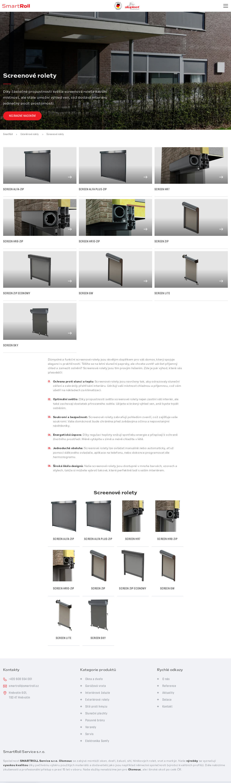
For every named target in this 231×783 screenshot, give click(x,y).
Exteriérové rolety (30, 134)
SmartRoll (8, 134)
